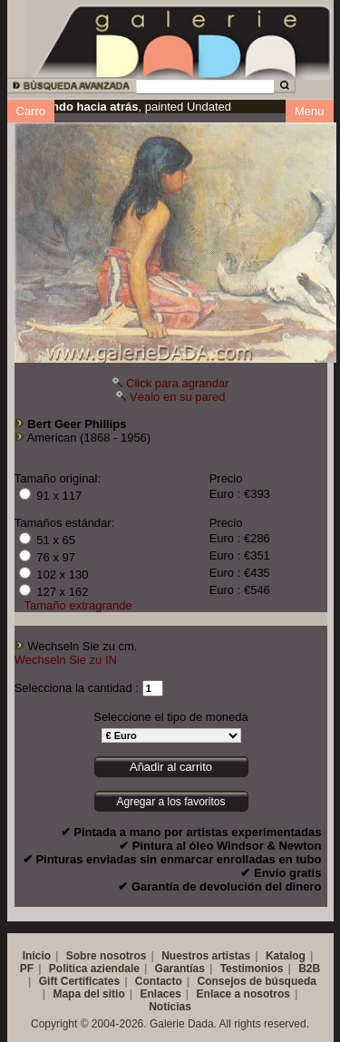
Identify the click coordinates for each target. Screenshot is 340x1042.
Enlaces (160, 994)
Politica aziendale (94, 968)
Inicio (37, 955)
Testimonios (252, 968)
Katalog (286, 955)
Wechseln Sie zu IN (66, 660)
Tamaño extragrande (78, 605)
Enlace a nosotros (243, 994)
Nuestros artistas (205, 955)
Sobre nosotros (106, 955)
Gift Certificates (79, 981)
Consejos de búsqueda (257, 981)
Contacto (158, 981)
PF (27, 968)
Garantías (180, 968)
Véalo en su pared (178, 397)
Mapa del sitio (88, 994)
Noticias (170, 1006)
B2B (309, 968)
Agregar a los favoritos (170, 801)
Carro (31, 111)
